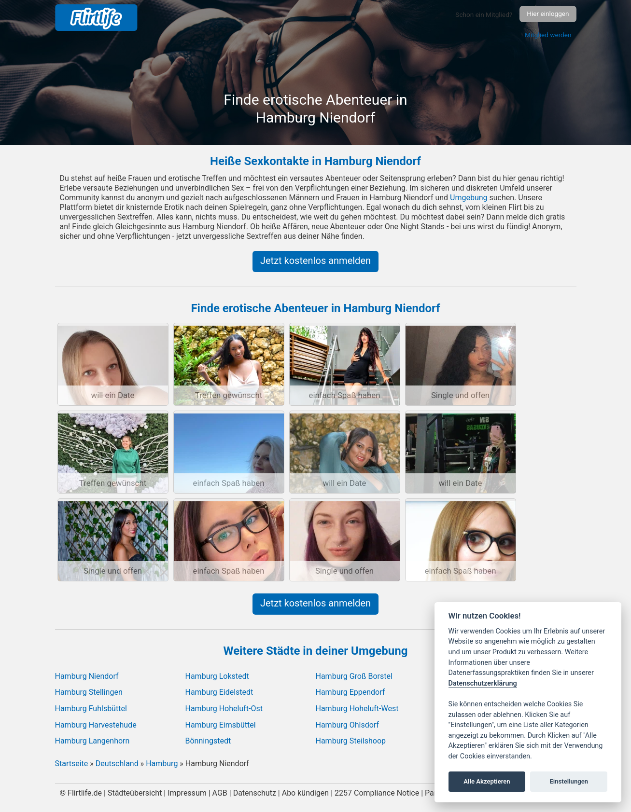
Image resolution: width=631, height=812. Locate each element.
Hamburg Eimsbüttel (220, 724)
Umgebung (469, 197)
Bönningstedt (208, 740)
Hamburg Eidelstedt (219, 692)
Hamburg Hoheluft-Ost (224, 708)
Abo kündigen (305, 793)
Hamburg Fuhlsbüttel (91, 708)
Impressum (187, 793)
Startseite (71, 763)
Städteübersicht (135, 793)
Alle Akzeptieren (486, 781)
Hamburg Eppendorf (350, 692)
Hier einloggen (548, 13)
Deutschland (117, 763)
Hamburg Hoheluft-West (357, 708)
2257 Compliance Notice (377, 793)
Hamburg (162, 763)
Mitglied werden (548, 35)
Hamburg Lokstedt (217, 676)
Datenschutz (254, 793)
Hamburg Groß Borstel (354, 676)
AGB (219, 793)
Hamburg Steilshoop (351, 740)
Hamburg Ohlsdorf (347, 724)
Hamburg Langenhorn (92, 740)
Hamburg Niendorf (87, 676)
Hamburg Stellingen (89, 692)
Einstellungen (568, 781)
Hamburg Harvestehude (96, 724)
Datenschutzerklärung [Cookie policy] (483, 683)
